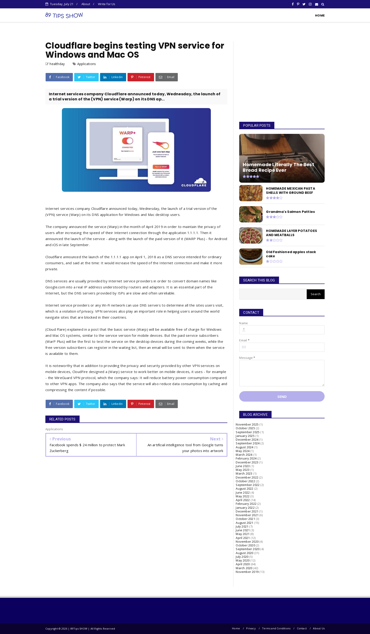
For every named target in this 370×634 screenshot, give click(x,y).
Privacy (251, 628)
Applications (86, 64)
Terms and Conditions (276, 628)
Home (236, 628)
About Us (319, 628)
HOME (320, 15)
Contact (302, 628)
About (85, 4)
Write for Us (106, 4)
